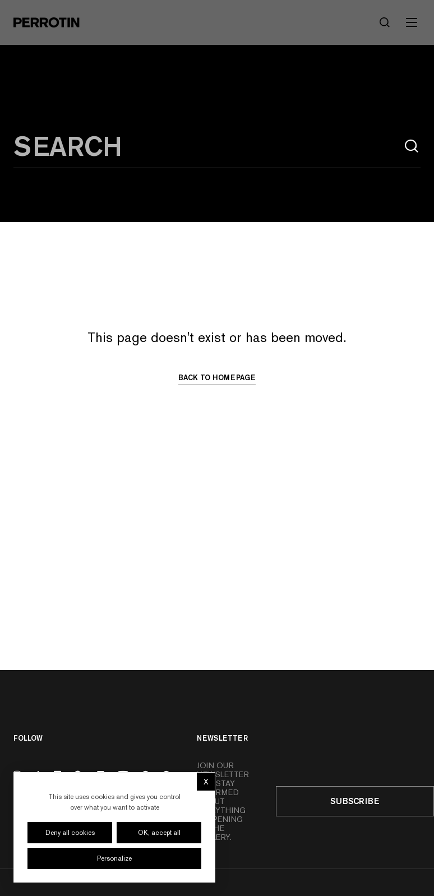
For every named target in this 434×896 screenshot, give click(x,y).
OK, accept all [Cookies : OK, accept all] (159, 832)
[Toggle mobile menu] (412, 22)
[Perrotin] (46, 22)
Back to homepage (217, 377)
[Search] (385, 22)
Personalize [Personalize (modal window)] (114, 858)
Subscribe (355, 801)
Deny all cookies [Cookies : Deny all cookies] (70, 832)
